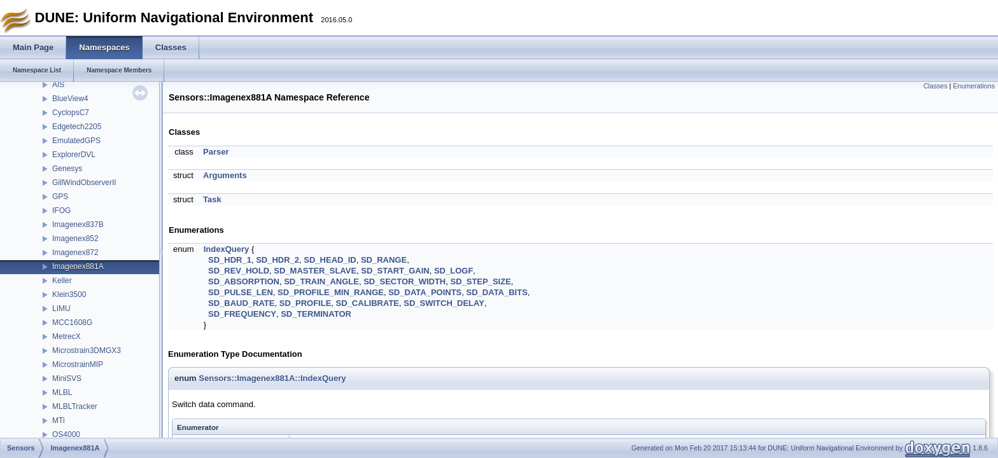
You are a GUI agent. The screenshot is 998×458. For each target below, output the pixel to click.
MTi (58, 420)
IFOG (61, 210)
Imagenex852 (75, 238)
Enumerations (974, 86)
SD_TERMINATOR (316, 314)
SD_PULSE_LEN (240, 292)
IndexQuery (227, 249)
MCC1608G (72, 322)
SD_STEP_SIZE (480, 281)
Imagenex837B (78, 224)
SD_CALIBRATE (367, 303)
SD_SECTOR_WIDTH (404, 281)
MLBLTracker (74, 406)
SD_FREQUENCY (242, 314)
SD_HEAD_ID (330, 260)
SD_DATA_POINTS (424, 292)
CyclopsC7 (70, 112)
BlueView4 (70, 98)
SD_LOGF (453, 270)
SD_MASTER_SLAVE (315, 270)
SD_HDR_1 (229, 260)
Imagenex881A (78, 266)
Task (212, 199)
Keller (62, 280)
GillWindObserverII (84, 182)
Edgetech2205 (76, 126)
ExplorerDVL (73, 154)
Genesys (67, 168)
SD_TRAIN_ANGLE (321, 281)
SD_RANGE (384, 260)
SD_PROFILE (305, 303)
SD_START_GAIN (395, 270)
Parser (215, 151)
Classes (936, 86)
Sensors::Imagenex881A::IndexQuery (272, 378)
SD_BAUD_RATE (241, 303)
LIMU (61, 308)
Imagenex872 (75, 252)
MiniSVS (66, 378)
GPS (60, 196)
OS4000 (66, 434)
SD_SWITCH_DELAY (444, 303)
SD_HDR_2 (277, 260)
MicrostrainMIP (77, 364)
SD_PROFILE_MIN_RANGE (331, 292)
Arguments (225, 175)
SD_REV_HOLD (238, 270)
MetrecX (66, 336)
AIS (58, 84)
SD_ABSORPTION (243, 281)
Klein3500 (69, 294)
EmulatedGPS (76, 140)
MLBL (62, 392)
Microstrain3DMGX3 (86, 350)
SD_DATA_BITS (497, 292)
